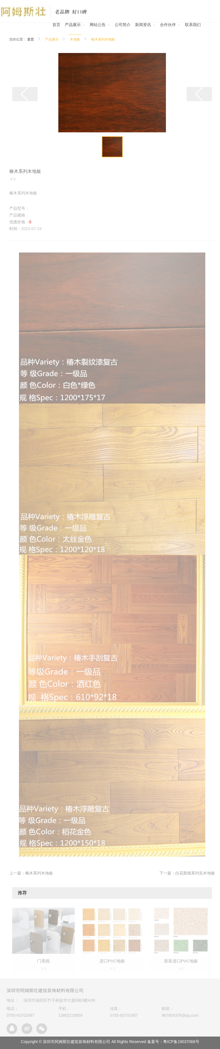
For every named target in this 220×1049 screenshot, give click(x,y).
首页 (30, 39)
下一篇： (187, 873)
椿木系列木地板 (103, 39)
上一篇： (31, 873)
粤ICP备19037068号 (181, 1041)
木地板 (75, 39)
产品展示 (52, 39)
